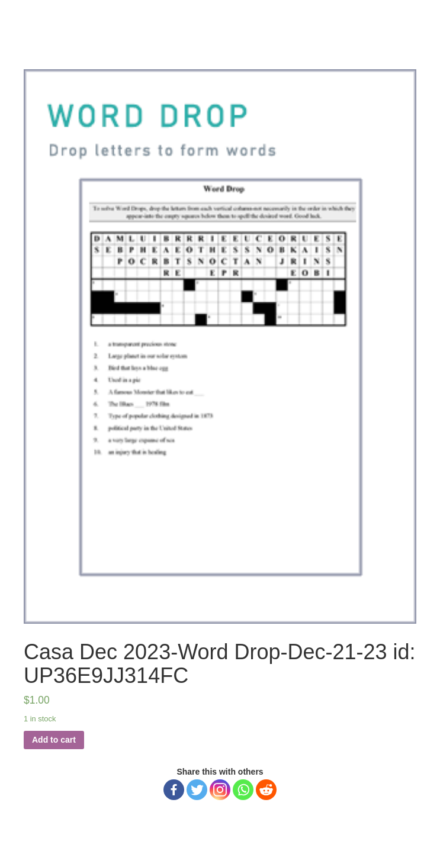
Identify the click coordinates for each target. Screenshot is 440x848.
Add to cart (54, 739)
